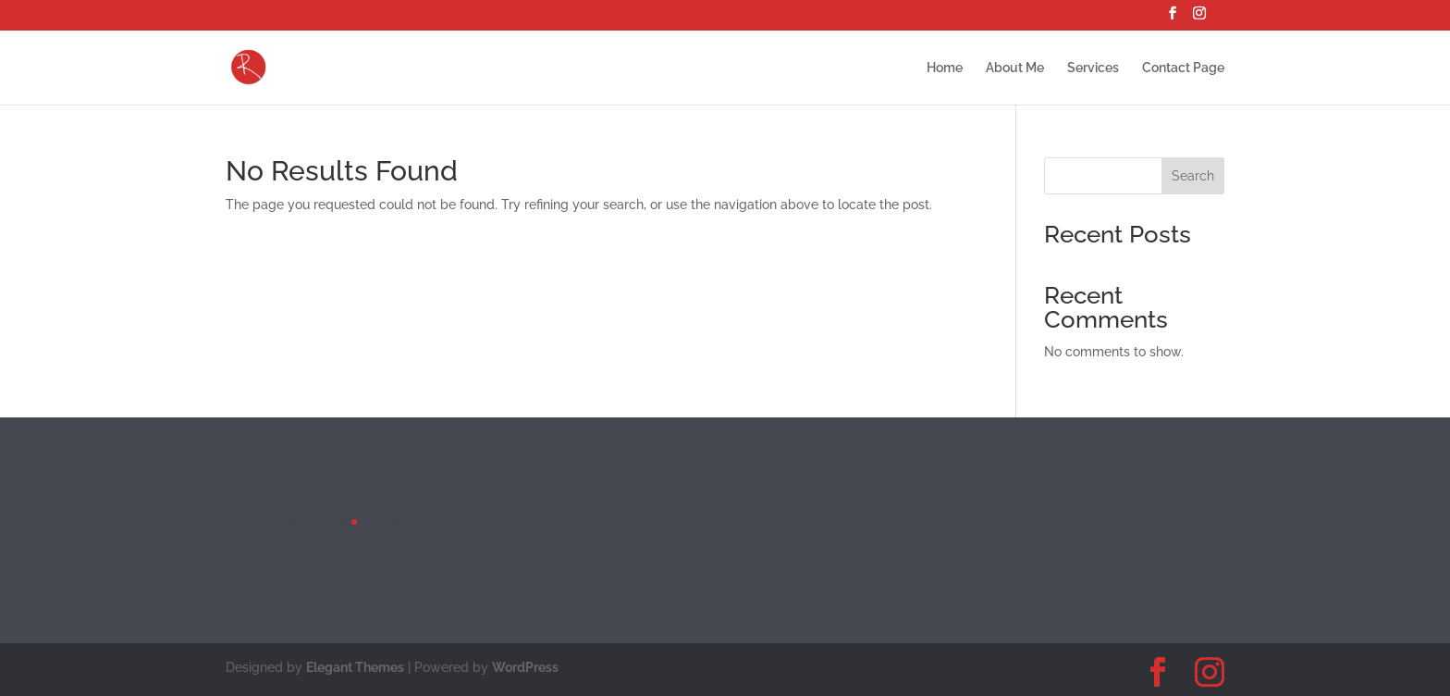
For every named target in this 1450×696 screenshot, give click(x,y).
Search (1193, 175)
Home (945, 68)
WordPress (525, 667)
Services (1093, 68)
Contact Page (1183, 68)
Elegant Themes (355, 667)
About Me (1015, 68)
